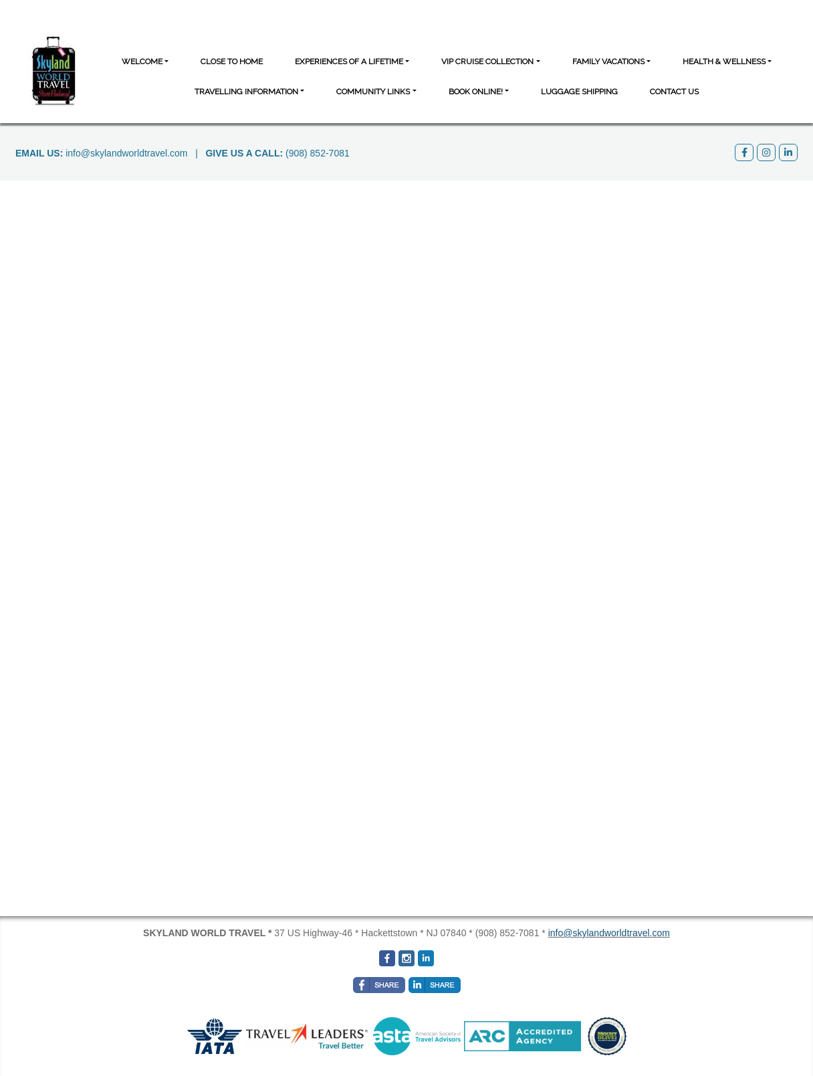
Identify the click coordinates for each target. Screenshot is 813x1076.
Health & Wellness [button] (724, 61)
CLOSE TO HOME (232, 61)
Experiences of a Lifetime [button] (349, 61)
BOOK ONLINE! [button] (476, 91)
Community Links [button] (373, 91)
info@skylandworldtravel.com (126, 153)
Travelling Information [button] (246, 91)
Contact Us (674, 91)
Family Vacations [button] (608, 61)
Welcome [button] (142, 61)
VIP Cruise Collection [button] (487, 61)
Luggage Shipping (579, 91)
